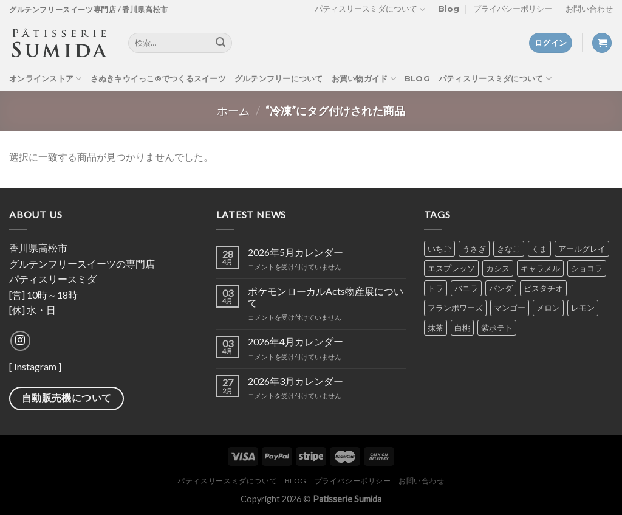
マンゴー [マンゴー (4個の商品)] (509, 308)
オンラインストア (45, 79)
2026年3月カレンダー (295, 381)
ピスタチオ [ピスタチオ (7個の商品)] (543, 288)
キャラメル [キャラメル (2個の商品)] (540, 268)
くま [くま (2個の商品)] (539, 249)
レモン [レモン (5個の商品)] (583, 308)
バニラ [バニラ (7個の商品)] (466, 288)
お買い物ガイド (364, 79)
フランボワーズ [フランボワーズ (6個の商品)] (455, 308)
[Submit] (220, 43)
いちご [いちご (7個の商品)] (439, 249)
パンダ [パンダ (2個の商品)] (501, 288)
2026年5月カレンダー (295, 252)
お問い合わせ (589, 8)
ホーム (233, 110)
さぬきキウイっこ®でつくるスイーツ (158, 78)
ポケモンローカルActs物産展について (325, 296)
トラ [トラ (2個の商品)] (435, 288)
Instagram (35, 366)
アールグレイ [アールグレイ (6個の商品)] (582, 249)
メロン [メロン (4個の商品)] (548, 308)
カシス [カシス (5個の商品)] (498, 268)
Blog (449, 8)
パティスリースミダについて (370, 9)
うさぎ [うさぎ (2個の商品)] (474, 249)
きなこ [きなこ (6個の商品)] (509, 249)
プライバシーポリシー (512, 8)
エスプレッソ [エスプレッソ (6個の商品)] (451, 268)
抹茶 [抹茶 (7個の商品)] (435, 328)
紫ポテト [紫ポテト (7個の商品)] (497, 328)
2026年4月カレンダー (295, 341)
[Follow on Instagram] (20, 341)
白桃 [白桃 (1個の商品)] (462, 328)
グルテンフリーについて (278, 78)
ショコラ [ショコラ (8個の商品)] (587, 268)
